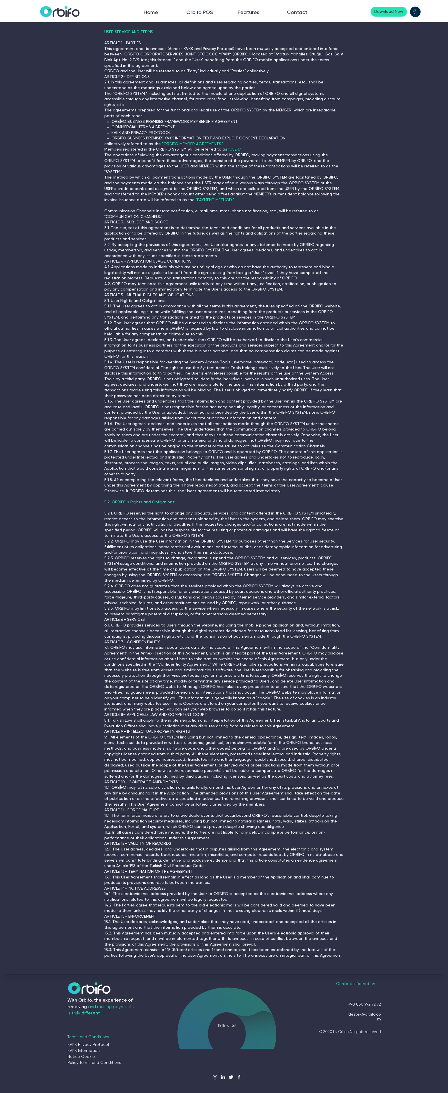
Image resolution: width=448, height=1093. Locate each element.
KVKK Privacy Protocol (88, 1045)
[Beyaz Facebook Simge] (239, 1077)
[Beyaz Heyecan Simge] (231, 1077)
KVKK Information (83, 1051)
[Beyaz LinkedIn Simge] (223, 1077)
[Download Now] (389, 12)
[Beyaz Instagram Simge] (215, 1077)
